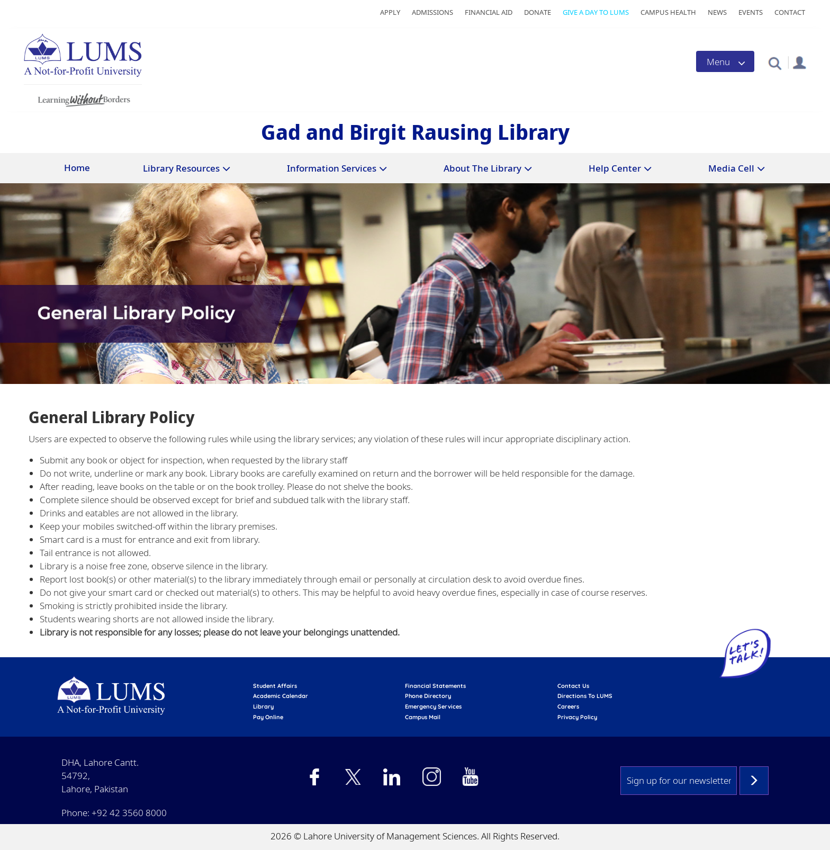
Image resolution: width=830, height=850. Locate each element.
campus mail (422, 717)
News (717, 12)
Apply (390, 12)
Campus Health (668, 12)
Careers (568, 706)
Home (77, 168)
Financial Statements (435, 686)
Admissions (432, 12)
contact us (573, 686)
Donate (537, 12)
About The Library (482, 168)
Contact (789, 12)
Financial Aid (488, 12)
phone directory (428, 696)
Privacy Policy (577, 717)
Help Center (615, 168)
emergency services (433, 706)
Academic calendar (280, 696)
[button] (774, 62)
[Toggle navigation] (725, 61)
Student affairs (275, 686)
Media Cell (731, 168)
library (263, 706)
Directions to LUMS (584, 696)
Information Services (331, 168)
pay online (268, 717)
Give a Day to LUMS (596, 12)
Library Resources (181, 168)
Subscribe (754, 780)
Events (750, 12)
